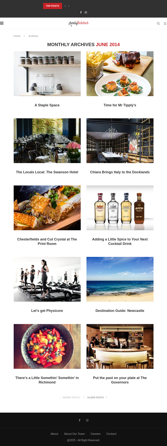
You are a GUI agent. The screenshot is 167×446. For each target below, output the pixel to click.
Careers (96, 434)
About (54, 434)
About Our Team (74, 434)
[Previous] (65, 6)
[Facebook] (80, 12)
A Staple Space (47, 105)
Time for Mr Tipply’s (120, 105)
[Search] (158, 23)
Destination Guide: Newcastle (120, 311)
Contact (111, 434)
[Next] (68, 6)
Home (17, 36)
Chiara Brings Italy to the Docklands (120, 172)
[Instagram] (86, 12)
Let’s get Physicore (47, 311)
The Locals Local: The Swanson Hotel (47, 172)
